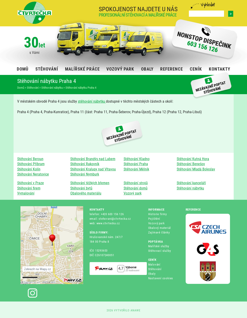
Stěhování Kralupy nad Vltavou (93, 169)
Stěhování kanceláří (191, 183)
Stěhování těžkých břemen (89, 183)
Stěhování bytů (81, 188)
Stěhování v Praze (30, 183)
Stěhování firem (28, 188)
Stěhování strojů (136, 183)
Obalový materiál (159, 228)
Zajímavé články (159, 232)
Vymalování (25, 193)
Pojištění (154, 218)
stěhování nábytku (92, 101)
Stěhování (155, 269)
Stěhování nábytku (190, 188)
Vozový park (133, 193)
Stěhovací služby (159, 250)
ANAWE (135, 310)
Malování (154, 264)
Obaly (152, 273)
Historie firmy (157, 214)
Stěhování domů (136, 188)
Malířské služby (158, 246)
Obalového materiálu (85, 193)
